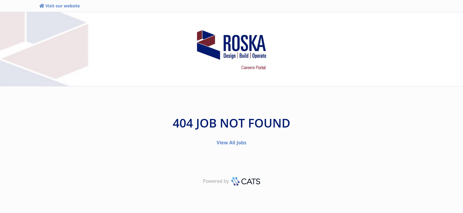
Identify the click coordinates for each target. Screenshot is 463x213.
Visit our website (59, 6)
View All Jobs (232, 142)
